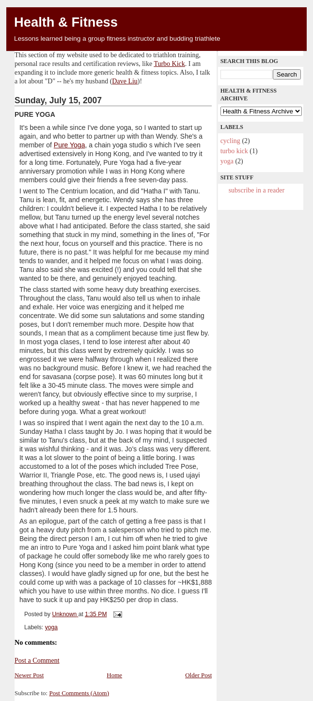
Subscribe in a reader (256, 190)
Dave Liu (124, 81)
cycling (230, 140)
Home (114, 675)
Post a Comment (37, 660)
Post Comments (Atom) (79, 693)
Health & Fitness (66, 22)
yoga (51, 627)
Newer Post (29, 675)
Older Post (198, 675)
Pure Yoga (69, 145)
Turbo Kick (169, 63)
